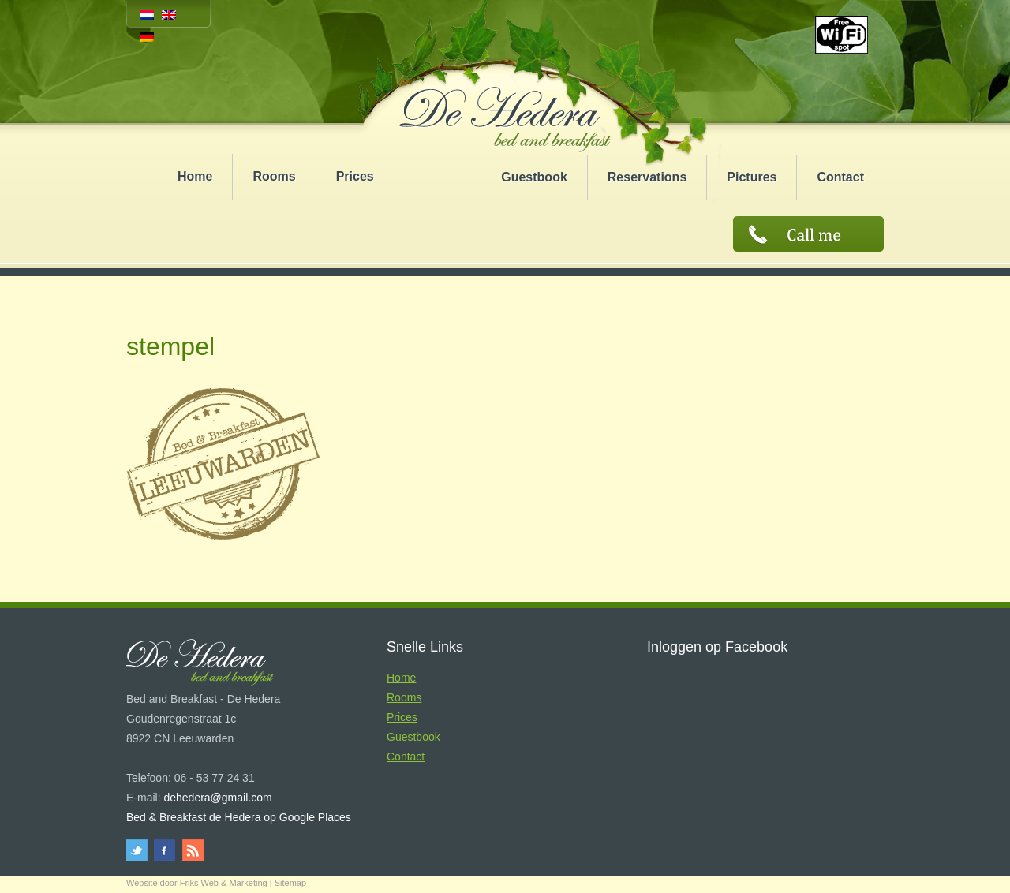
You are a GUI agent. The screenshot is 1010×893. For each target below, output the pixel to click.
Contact (840, 177)
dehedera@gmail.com (217, 797)
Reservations (647, 177)
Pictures (751, 177)
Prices (355, 176)
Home (195, 176)
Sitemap (290, 882)
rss (191, 850)
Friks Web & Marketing (223, 882)
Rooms (273, 176)
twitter (139, 850)
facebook (165, 850)
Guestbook (534, 177)
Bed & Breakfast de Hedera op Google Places (238, 817)
